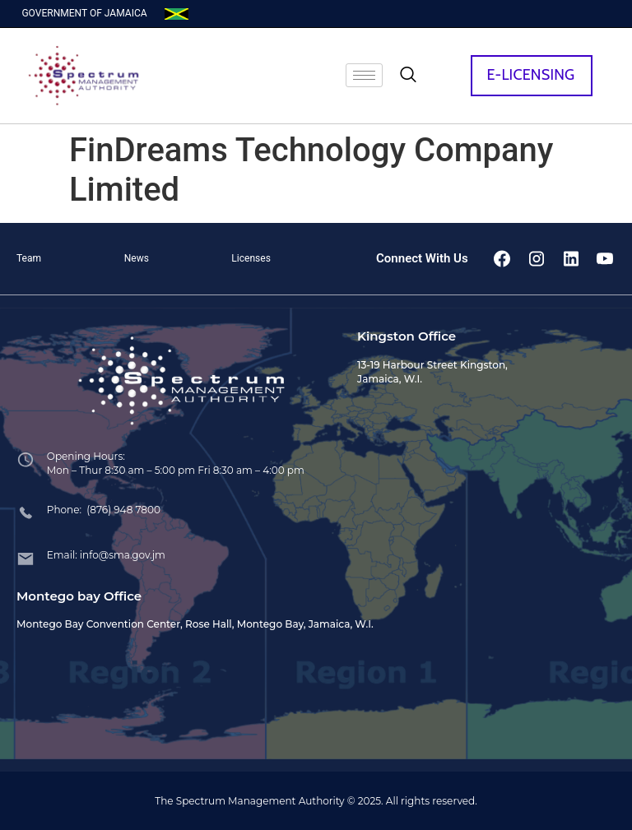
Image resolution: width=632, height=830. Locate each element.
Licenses (251, 258)
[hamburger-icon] (364, 75)
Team (28, 258)
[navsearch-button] (408, 75)
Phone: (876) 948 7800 (103, 509)
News (136, 258)
